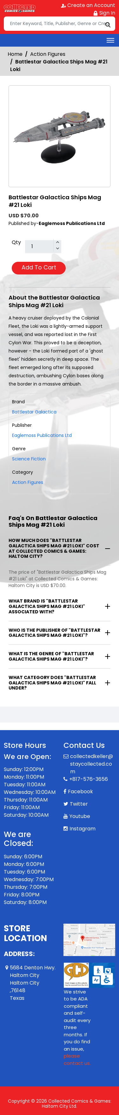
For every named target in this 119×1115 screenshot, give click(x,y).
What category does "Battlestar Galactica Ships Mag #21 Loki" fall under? (52, 682)
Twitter (79, 804)
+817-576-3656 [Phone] (88, 779)
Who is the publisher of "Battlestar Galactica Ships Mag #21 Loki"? (54, 633)
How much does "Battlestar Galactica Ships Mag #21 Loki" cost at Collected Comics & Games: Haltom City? (54, 548)
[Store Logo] (20, 8)
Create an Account (88, 5)
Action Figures (47, 54)
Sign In (104, 12)
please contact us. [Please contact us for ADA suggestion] (77, 1059)
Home (15, 54)
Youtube (79, 816)
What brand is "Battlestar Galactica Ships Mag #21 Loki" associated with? (47, 606)
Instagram (82, 828)
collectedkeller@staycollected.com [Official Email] (91, 764)
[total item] (43, 247)
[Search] (59, 23)
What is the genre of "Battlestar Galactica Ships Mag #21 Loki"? (51, 656)
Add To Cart (39, 267)
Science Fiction (29, 459)
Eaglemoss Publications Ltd (42, 435)
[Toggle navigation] (110, 40)
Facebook (80, 791)
